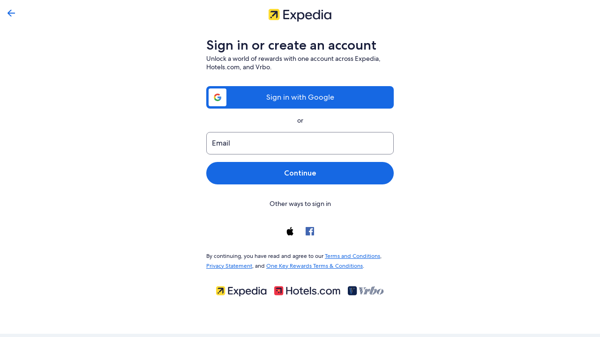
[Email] (300, 143)
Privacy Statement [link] (229, 264)
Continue (300, 172)
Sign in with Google (300, 97)
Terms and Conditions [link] (348, 255)
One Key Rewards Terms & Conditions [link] (312, 264)
